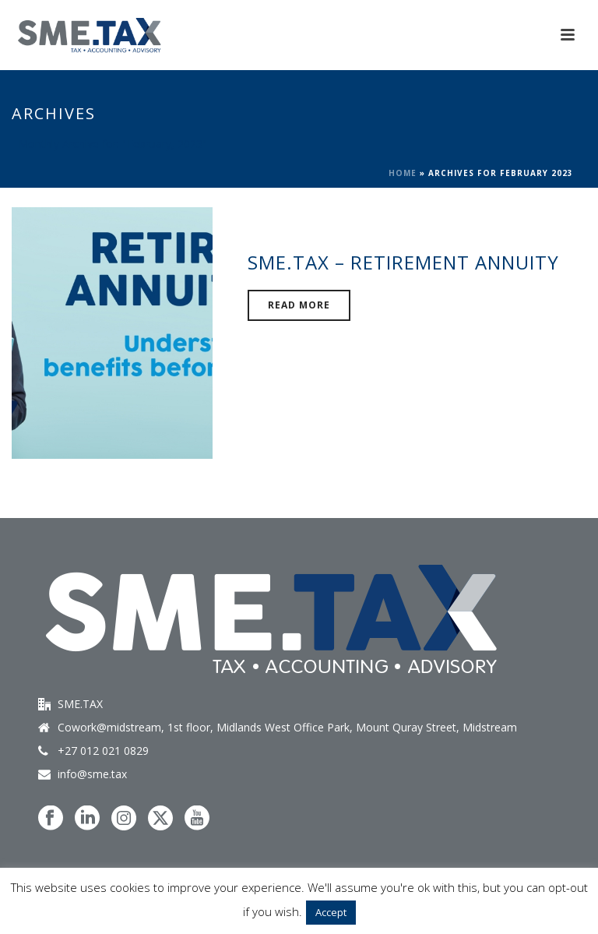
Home (403, 172)
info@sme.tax (92, 774)
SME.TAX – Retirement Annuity (403, 262)
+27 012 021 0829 (103, 751)
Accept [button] (330, 912)
